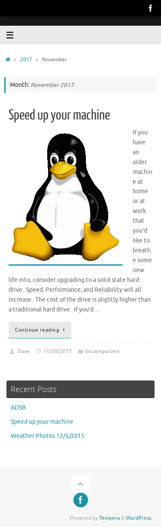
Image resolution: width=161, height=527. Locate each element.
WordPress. (139, 518)
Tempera (109, 518)
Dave (24, 351)
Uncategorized (102, 351)
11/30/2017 (57, 351)
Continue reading (41, 329)
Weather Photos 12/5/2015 (48, 436)
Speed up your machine (59, 115)
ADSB (18, 407)
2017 (26, 59)
